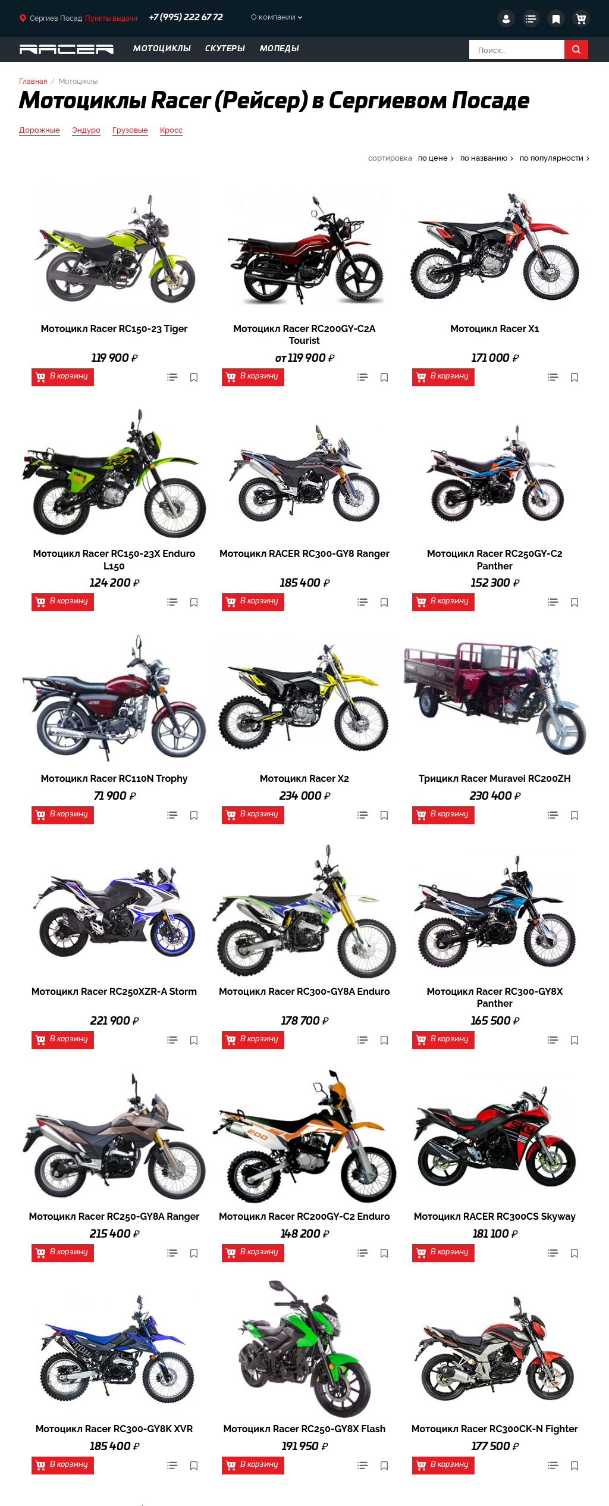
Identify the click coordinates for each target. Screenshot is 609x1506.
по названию (483, 157)
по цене (433, 157)
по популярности (551, 157)
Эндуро (86, 130)
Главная (33, 81)
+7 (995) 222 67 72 (186, 18)
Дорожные (39, 130)
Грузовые (130, 130)
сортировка (390, 157)
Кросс (171, 130)
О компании (273, 16)
